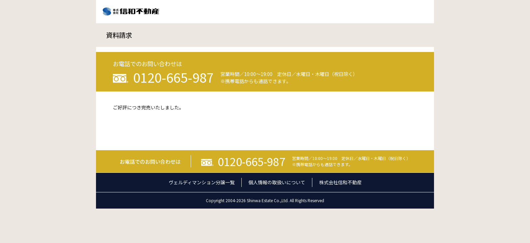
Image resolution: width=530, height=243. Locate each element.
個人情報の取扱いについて (276, 182)
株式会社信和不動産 (340, 182)
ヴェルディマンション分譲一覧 (202, 182)
